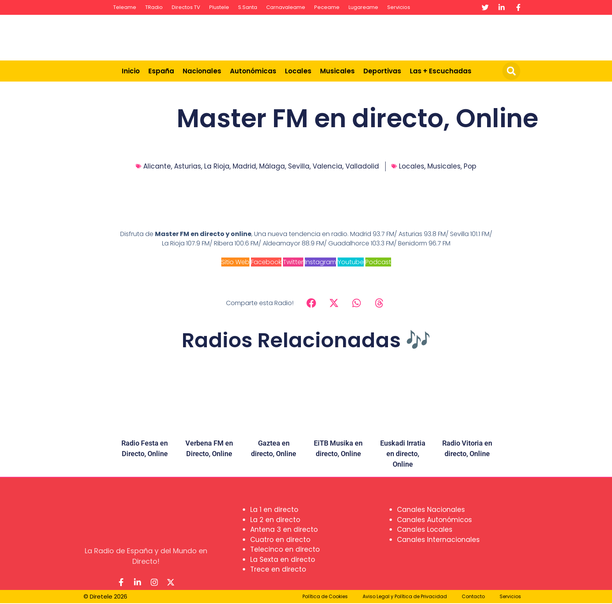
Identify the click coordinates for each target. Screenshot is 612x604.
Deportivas (382, 71)
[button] (511, 71)
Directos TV (186, 7)
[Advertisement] (382, 36)
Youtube (351, 262)
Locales (298, 71)
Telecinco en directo (285, 549)
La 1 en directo (274, 509)
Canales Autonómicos (434, 519)
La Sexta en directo (282, 559)
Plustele (219, 7)
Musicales (337, 71)
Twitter (293, 262)
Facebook (266, 262)
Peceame (327, 7)
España (161, 71)
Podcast (378, 262)
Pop (470, 166)
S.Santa (247, 7)
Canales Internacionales (438, 539)
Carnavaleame (285, 7)
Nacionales (202, 71)
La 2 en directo (275, 519)
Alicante (157, 166)
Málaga (272, 166)
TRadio (154, 7)
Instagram (320, 262)
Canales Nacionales (431, 509)
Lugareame (363, 7)
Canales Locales (424, 529)
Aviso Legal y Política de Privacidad (405, 597)
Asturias (187, 166)
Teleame (124, 7)
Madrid (244, 166)
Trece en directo (278, 569)
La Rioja (217, 166)
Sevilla (299, 166)
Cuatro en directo (280, 539)
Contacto (473, 597)
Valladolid (362, 166)
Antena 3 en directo (284, 529)
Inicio (131, 71)
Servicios (398, 7)
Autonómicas (253, 71)
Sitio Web (235, 262)
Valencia (327, 166)
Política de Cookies (325, 597)
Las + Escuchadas (440, 71)
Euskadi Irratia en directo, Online (402, 453)
